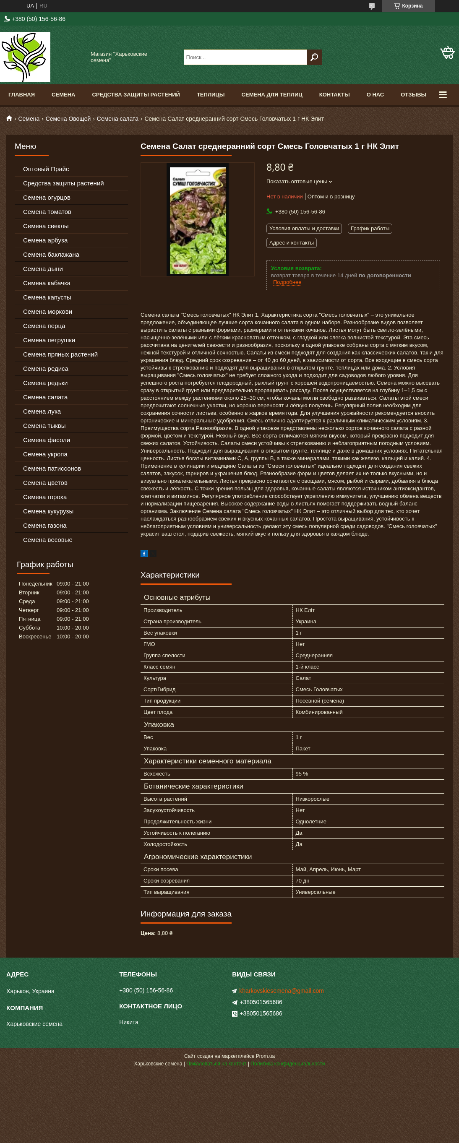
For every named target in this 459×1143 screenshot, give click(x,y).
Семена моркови (47, 311)
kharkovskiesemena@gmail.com (281, 990)
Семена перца (44, 325)
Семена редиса (45, 368)
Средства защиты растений (63, 183)
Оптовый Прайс (46, 168)
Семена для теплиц (272, 94)
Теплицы (211, 94)
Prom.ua (265, 1056)
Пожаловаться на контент (216, 1064)
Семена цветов (45, 482)
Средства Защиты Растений (136, 94)
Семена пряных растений (60, 354)
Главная (21, 94)
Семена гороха (45, 496)
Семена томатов (47, 211)
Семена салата (117, 118)
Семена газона (45, 525)
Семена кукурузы (48, 511)
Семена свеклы (46, 225)
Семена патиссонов (52, 468)
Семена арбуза (45, 240)
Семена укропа (45, 454)
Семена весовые (48, 539)
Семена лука (42, 411)
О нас (375, 94)
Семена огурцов (46, 197)
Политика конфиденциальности (287, 1064)
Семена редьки (45, 382)
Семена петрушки (49, 340)
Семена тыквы (44, 425)
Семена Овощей (68, 118)
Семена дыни (43, 268)
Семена (63, 94)
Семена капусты (47, 297)
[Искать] (314, 57)
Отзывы (413, 94)
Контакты (334, 94)
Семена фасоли (46, 439)
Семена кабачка (46, 282)
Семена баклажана (51, 254)
